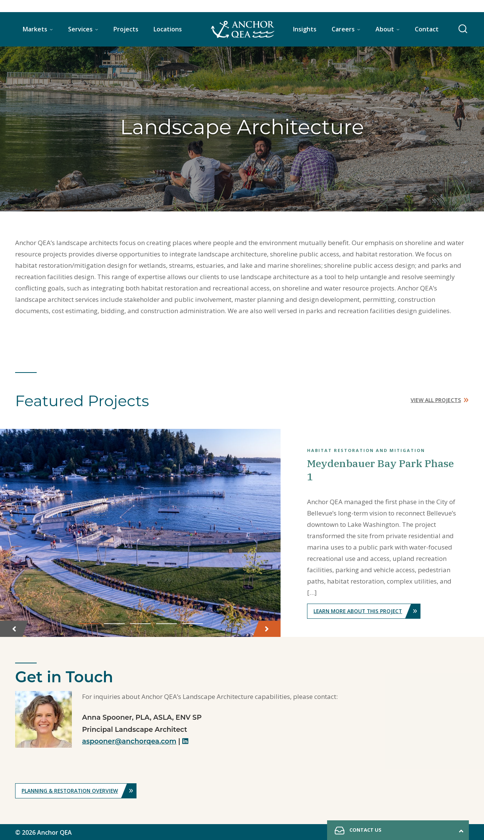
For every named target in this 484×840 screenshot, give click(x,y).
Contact (427, 29)
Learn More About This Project (368, 610)
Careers (343, 29)
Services (80, 29)
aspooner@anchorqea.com (129, 740)
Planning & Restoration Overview (81, 790)
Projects (125, 29)
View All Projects (440, 398)
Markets (35, 29)
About (384, 29)
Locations (168, 29)
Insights (304, 29)
